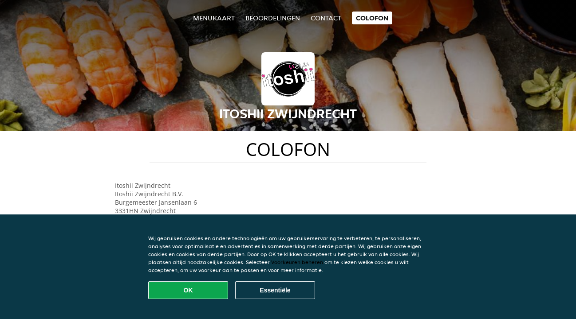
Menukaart (214, 18)
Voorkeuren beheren (297, 262)
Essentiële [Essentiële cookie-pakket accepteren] (275, 290)
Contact (326, 18)
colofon (372, 18)
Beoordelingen (272, 18)
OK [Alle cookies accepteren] (188, 290)
